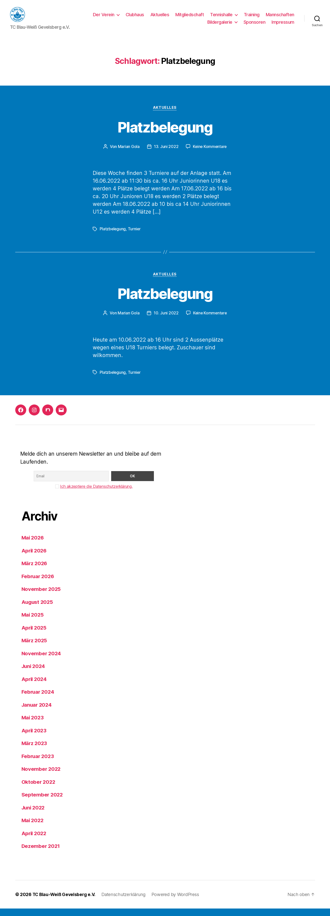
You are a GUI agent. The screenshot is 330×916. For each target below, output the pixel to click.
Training (252, 18)
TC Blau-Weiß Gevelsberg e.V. (64, 902)
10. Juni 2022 (165, 320)
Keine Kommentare (209, 154)
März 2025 (34, 648)
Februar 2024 (38, 699)
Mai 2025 (33, 622)
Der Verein (103, 18)
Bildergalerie (219, 25)
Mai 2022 (33, 828)
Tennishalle (221, 18)
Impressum (283, 25)
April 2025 (34, 635)
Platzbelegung (165, 134)
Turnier (134, 236)
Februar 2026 (38, 584)
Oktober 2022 (38, 789)
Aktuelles (159, 18)
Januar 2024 (37, 712)
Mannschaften (280, 18)
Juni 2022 (33, 815)
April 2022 (34, 841)
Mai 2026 (33, 545)
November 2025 (41, 597)
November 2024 (41, 661)
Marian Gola (128, 154)
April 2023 (34, 738)
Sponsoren (255, 25)
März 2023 (34, 751)
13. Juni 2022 (165, 154)
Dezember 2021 (41, 854)
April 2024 (34, 686)
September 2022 (42, 802)
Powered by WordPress (178, 902)
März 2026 (34, 571)
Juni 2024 (34, 674)
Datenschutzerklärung (125, 902)
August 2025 (37, 609)
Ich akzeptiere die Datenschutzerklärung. (96, 494)
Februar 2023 (38, 764)
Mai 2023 (33, 725)
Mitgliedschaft (189, 18)
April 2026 (34, 558)
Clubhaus (135, 18)
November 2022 (41, 777)
